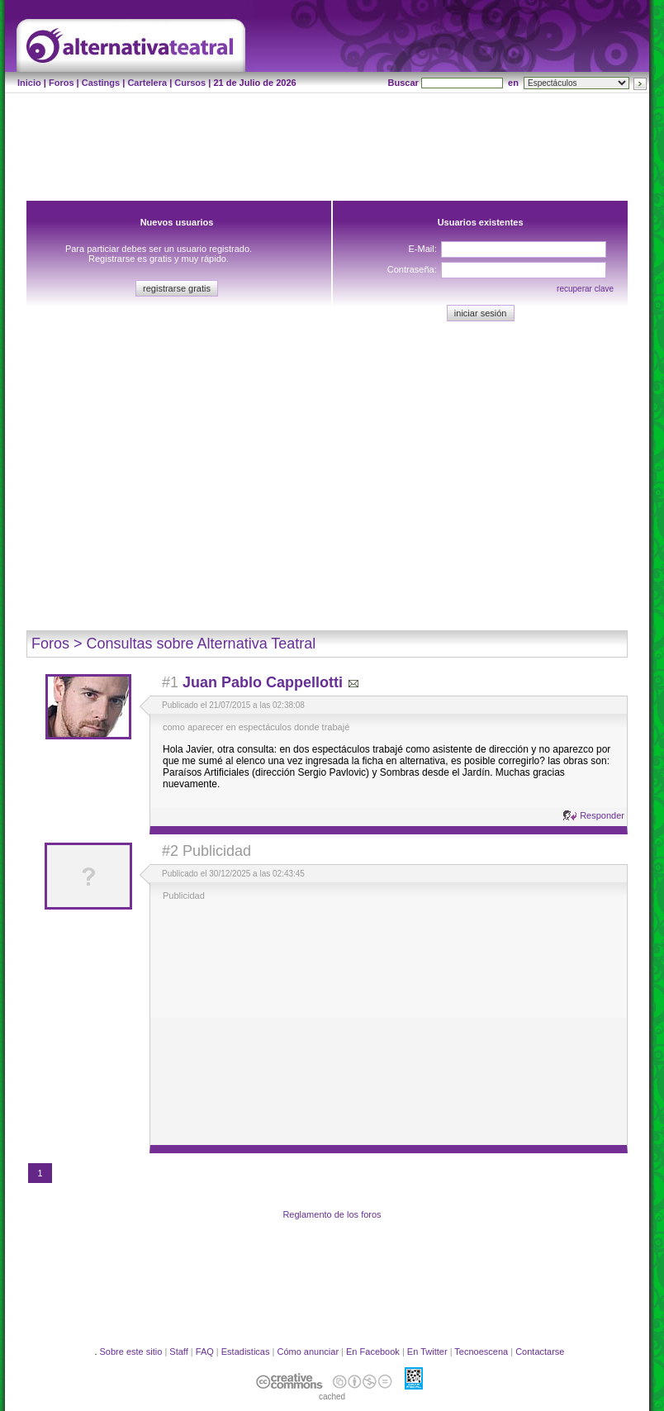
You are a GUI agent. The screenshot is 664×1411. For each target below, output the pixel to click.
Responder (602, 815)
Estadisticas (245, 1351)
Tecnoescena (481, 1351)
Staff (178, 1351)
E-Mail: (422, 249)
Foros (61, 83)
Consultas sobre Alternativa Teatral (201, 643)
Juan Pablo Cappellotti (263, 682)
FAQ (205, 1351)
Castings (101, 83)
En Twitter (427, 1351)
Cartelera (147, 83)
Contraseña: (412, 269)
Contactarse (539, 1351)
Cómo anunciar (308, 1351)
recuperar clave (585, 288)
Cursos (190, 83)
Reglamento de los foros (331, 1214)
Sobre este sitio (131, 1351)
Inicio (29, 83)
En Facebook (373, 1351)
